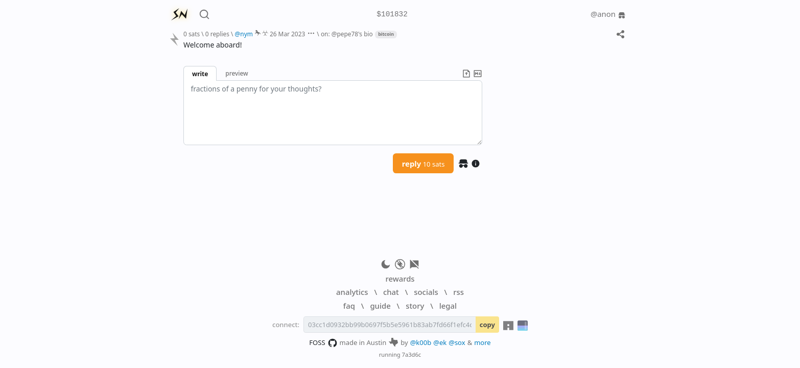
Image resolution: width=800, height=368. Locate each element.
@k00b (421, 342)
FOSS (323, 343)
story (415, 306)
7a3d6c (411, 354)
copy (487, 324)
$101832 (392, 14)
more (482, 342)
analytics (352, 292)
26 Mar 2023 (287, 34)
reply (423, 163)
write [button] (200, 74)
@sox (457, 342)
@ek (439, 342)
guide (380, 306)
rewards (399, 278)
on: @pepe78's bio (347, 34)
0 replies (217, 34)
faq (349, 306)
